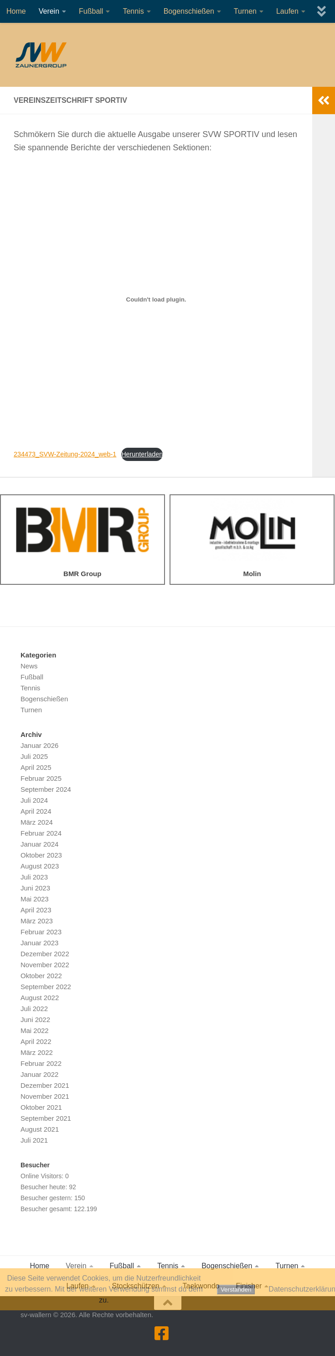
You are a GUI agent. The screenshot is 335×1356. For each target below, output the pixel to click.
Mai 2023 (35, 899)
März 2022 (37, 1052)
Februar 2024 (41, 833)
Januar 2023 (39, 943)
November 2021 (45, 1096)
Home (16, 11)
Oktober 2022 (41, 976)
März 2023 (37, 921)
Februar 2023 (41, 932)
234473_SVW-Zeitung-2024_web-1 (65, 454)
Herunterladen (142, 454)
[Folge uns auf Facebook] (162, 1333)
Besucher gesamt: (47, 1209)
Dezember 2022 (45, 954)
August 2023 (40, 866)
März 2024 (37, 822)
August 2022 (40, 997)
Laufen (287, 11)
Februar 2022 (41, 1063)
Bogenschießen (189, 11)
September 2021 (46, 1118)
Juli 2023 (34, 877)
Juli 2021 (34, 1140)
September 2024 (46, 789)
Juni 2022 (35, 1019)
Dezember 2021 (45, 1085)
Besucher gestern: (47, 1198)
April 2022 (36, 1041)
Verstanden (236, 1289)
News (29, 666)
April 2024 (36, 811)
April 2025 (36, 767)
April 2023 (36, 910)
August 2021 (40, 1129)
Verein (49, 11)
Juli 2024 (34, 800)
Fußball (91, 11)
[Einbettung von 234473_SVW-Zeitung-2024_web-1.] (156, 300)
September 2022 (46, 987)
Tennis (133, 11)
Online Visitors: (43, 1176)
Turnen (245, 11)
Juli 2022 (34, 1008)
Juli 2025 (34, 756)
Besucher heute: (45, 1187)
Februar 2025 (41, 778)
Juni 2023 (35, 888)
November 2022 (45, 965)
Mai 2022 (35, 1030)
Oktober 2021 (41, 1107)
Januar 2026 (39, 745)
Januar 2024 (39, 844)
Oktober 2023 (41, 855)
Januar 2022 (39, 1074)
